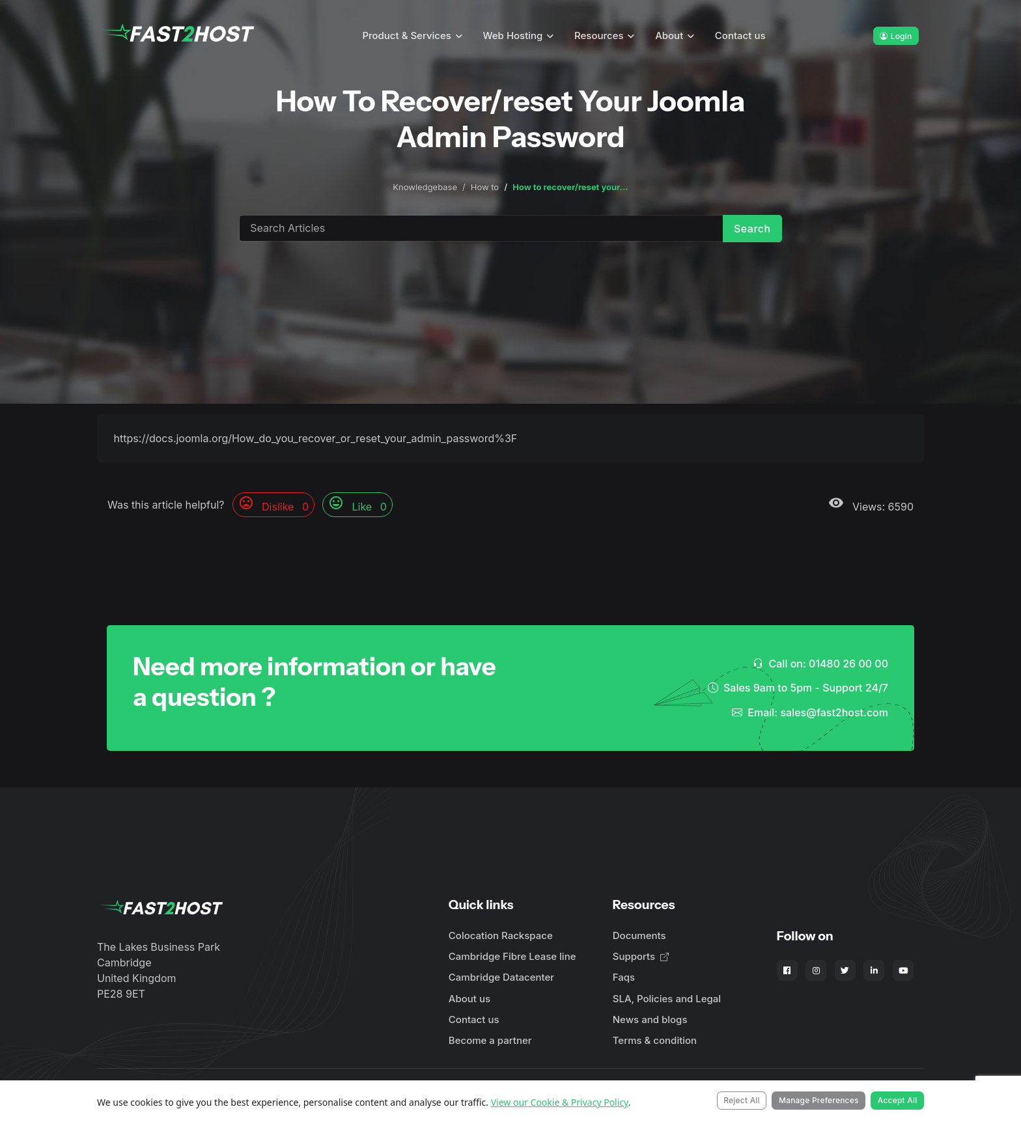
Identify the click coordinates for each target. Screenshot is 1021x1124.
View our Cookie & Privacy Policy (559, 1102)
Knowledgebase (425, 187)
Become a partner (490, 1040)
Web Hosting (513, 35)
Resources (599, 35)
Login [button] (896, 36)
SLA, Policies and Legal (667, 998)
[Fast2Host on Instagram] (815, 970)
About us (469, 998)
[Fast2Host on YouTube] (903, 970)
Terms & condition (655, 1040)
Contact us (740, 35)
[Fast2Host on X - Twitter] (845, 970)
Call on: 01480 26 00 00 (820, 663)
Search (752, 228)
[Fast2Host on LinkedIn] (873, 970)
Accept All (897, 1100)
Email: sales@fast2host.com (810, 712)
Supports (641, 956)
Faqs (624, 977)
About (669, 35)
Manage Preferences (819, 1100)
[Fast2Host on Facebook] (787, 970)
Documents (639, 935)
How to (485, 187)
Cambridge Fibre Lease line (512, 956)
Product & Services (406, 35)
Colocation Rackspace (501, 935)
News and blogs (650, 1019)
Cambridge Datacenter (501, 977)
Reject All (741, 1100)
